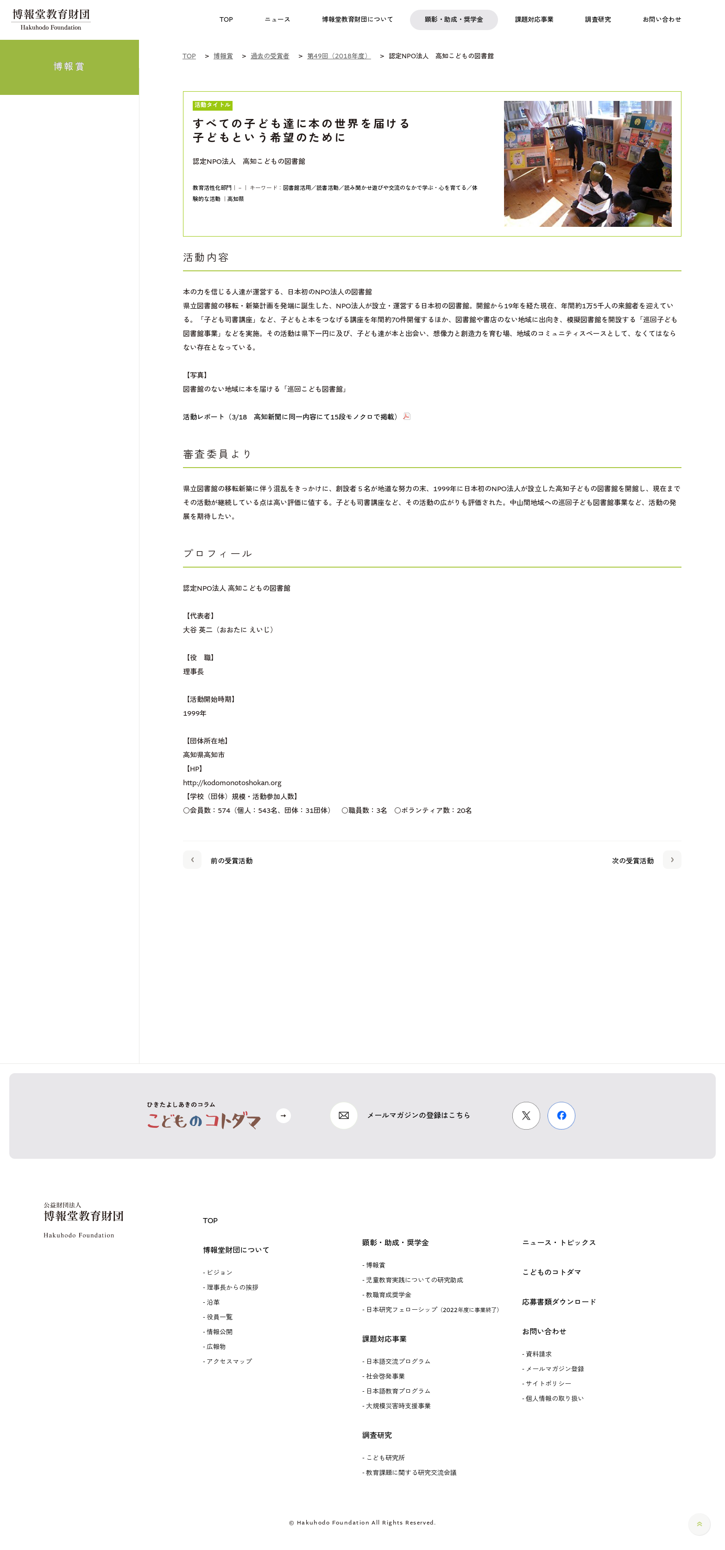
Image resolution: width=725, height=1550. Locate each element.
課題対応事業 (384, 1339)
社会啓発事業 (385, 1376)
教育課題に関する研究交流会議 (411, 1473)
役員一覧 (220, 1317)
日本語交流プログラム (398, 1361)
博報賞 (375, 1265)
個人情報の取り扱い (555, 1398)
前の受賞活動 (217, 859)
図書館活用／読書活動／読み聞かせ (327, 188)
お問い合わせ (544, 1332)
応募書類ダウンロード (559, 1302)
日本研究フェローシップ (434, 1310)
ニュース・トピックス (559, 1243)
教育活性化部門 (212, 188)
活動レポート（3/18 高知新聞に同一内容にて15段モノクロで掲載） (292, 417)
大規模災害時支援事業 (398, 1406)
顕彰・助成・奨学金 (395, 1243)
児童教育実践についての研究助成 (414, 1280)
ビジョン (220, 1273)
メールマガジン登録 (555, 1369)
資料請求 (539, 1354)
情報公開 (220, 1332)
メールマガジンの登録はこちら (419, 1115)
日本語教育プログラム (398, 1391)
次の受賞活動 (646, 859)
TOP (210, 1220)
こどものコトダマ (551, 1272)
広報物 (216, 1347)
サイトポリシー (548, 1384)
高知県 (235, 199)
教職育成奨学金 (388, 1295)
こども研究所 (385, 1458)
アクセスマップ (229, 1361)
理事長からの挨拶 (232, 1287)
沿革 (213, 1302)
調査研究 (377, 1435)
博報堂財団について (236, 1250)
